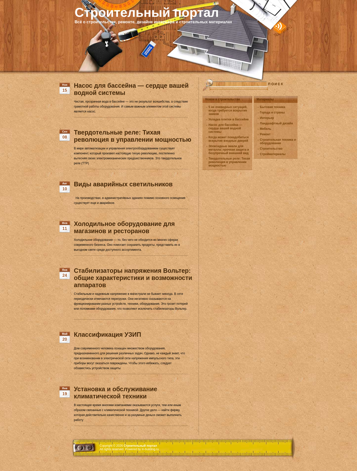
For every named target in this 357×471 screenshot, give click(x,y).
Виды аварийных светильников (123, 184)
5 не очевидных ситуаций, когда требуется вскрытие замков (227, 110)
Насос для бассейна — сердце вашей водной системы (225, 128)
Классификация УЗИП (107, 334)
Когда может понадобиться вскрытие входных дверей (228, 139)
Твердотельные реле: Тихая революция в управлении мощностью (132, 136)
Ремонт (265, 134)
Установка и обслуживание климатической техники (115, 393)
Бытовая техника (272, 107)
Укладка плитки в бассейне (228, 119)
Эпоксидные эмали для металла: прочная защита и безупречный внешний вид (228, 149)
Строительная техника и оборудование (278, 141)
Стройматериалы (273, 154)
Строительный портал (147, 12)
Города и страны (272, 112)
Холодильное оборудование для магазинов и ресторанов (124, 227)
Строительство (271, 148)
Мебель (265, 129)
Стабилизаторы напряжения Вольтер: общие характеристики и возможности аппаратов (133, 277)
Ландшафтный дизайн (276, 123)
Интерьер (267, 118)
